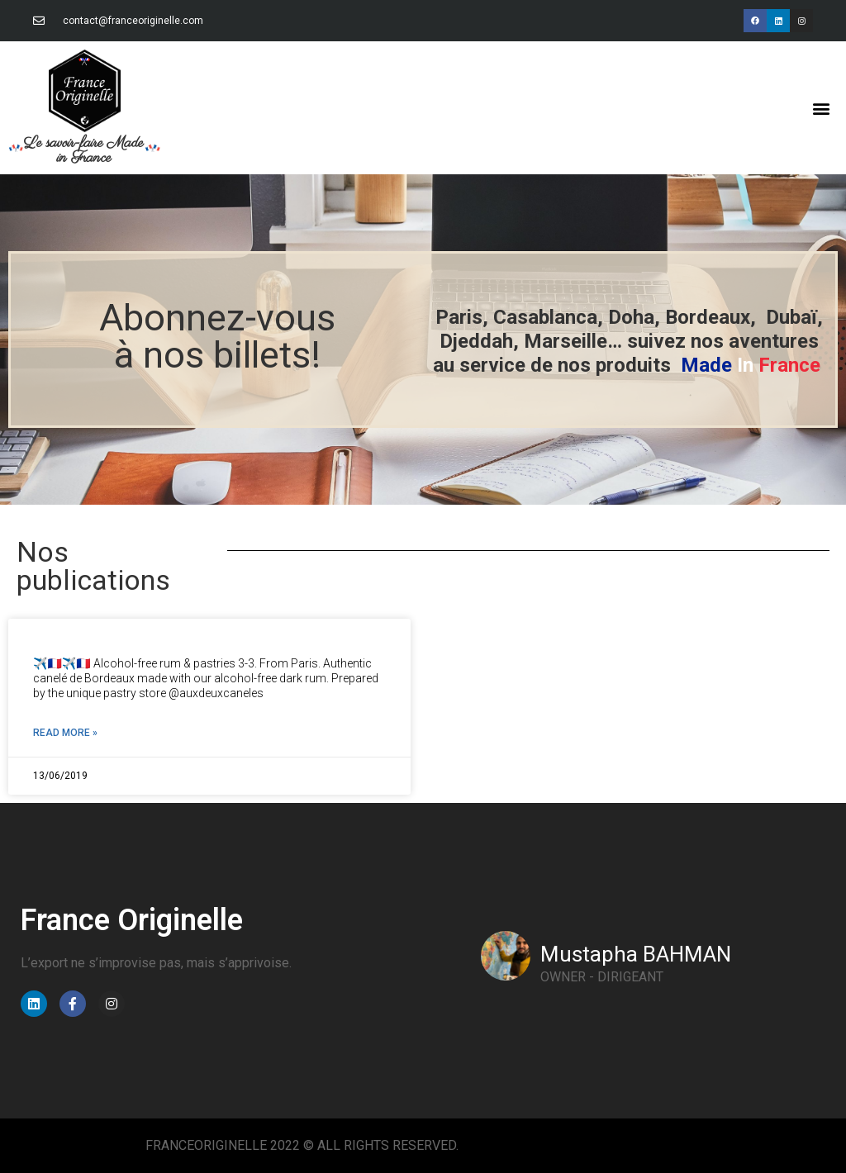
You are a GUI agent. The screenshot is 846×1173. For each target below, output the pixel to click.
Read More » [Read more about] (65, 732)
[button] (821, 107)
